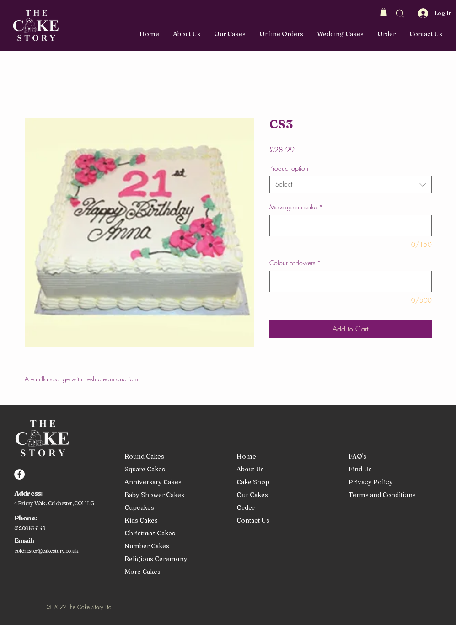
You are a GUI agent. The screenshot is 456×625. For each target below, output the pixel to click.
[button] (383, 12)
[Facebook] (19, 474)
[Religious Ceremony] (170, 559)
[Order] (282, 508)
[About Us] (282, 470)
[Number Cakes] (170, 546)
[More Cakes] (170, 572)
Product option (288, 168)
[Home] (282, 457)
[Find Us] (394, 470)
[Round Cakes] (170, 457)
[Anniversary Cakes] (170, 482)
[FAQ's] (394, 457)
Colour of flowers (295, 262)
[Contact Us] (282, 521)
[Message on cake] (350, 225)
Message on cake (296, 207)
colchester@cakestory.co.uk (46, 550)
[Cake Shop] (282, 482)
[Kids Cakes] (170, 521)
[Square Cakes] (170, 470)
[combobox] (350, 184)
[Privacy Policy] (394, 482)
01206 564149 (29, 528)
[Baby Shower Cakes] (170, 495)
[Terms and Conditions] (394, 495)
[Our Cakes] (282, 495)
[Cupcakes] (170, 508)
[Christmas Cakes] (170, 534)
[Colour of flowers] (350, 281)
